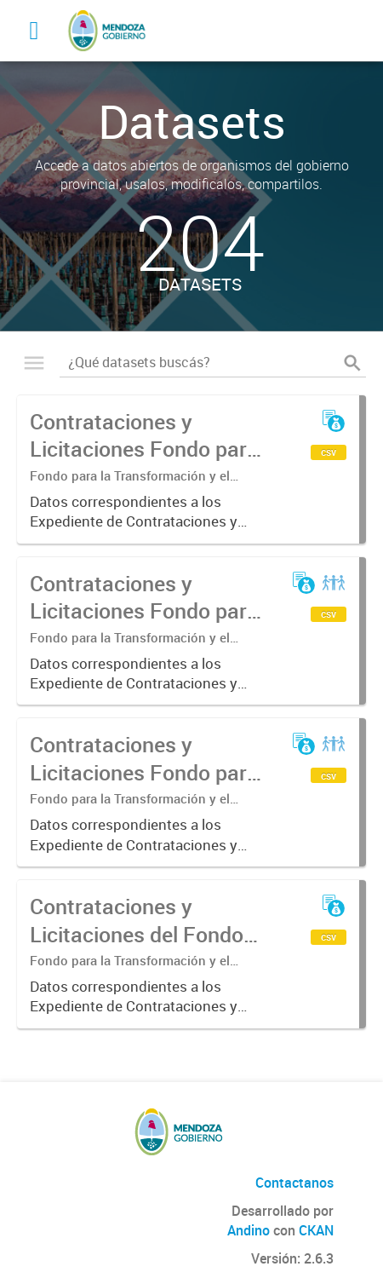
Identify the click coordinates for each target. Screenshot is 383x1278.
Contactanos (294, 1182)
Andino (248, 1230)
